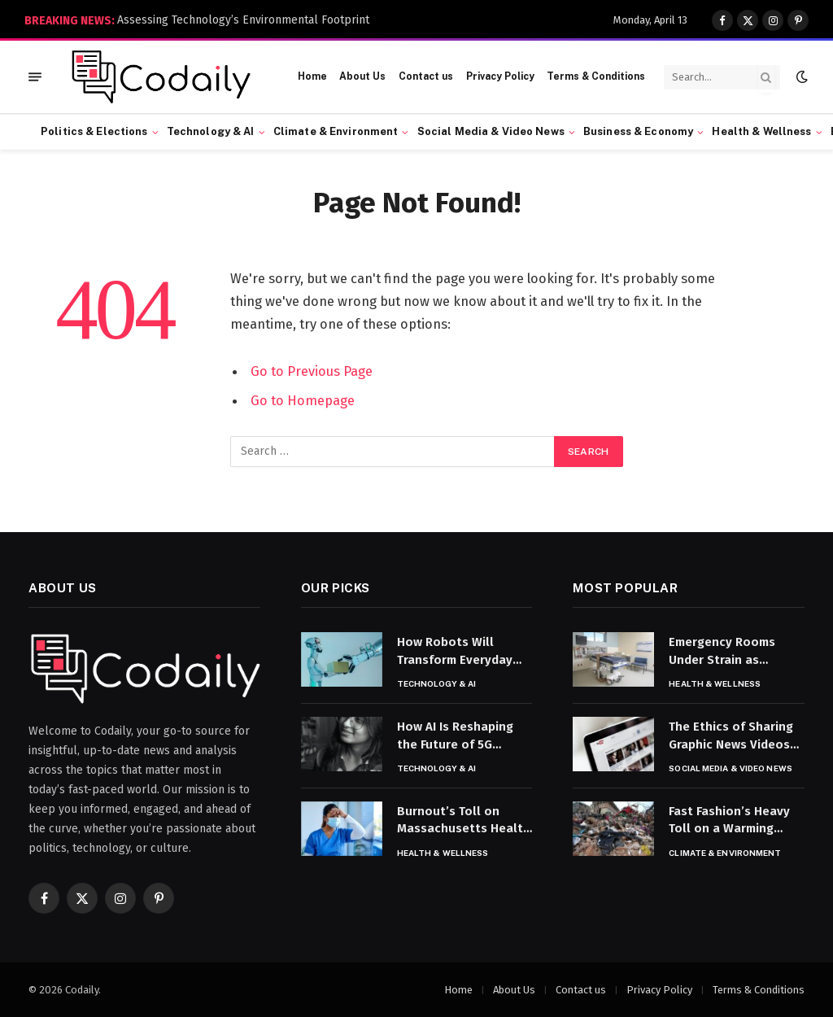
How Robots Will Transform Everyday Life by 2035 (454, 652)
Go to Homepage (303, 400)
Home (312, 76)
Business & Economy (638, 131)
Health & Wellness (761, 131)
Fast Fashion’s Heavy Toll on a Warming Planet (729, 821)
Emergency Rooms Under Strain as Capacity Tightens (722, 652)
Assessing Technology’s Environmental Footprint (243, 20)
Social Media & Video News (491, 131)
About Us (362, 76)
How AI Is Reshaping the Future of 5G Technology (455, 736)
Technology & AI (211, 131)
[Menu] (34, 77)
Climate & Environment (336, 131)
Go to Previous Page (312, 371)
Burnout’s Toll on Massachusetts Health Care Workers (463, 821)
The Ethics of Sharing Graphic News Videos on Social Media (731, 736)
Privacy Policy (500, 76)
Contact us (426, 76)
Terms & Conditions (596, 76)
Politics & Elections (94, 131)
